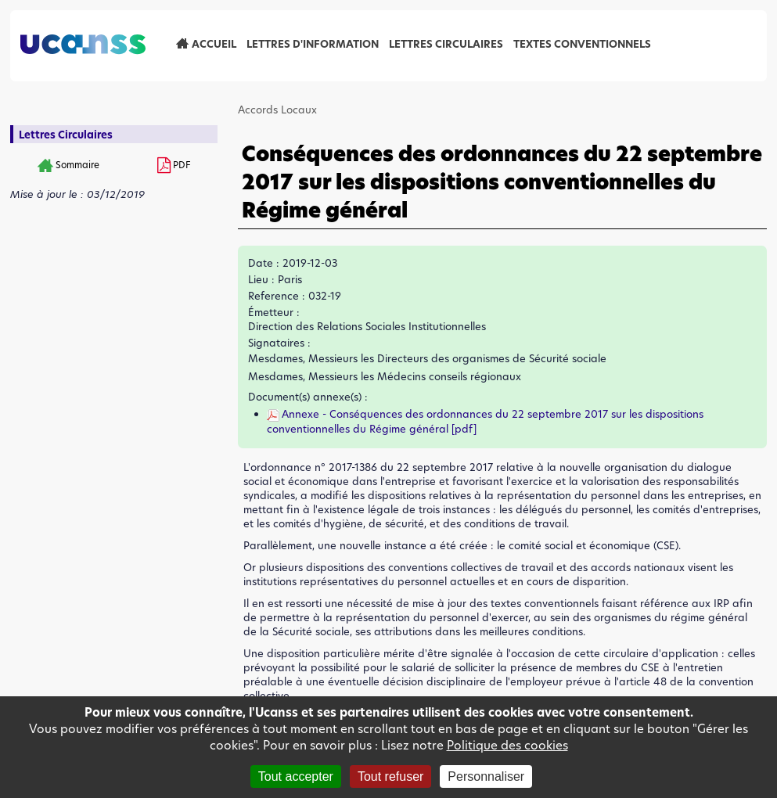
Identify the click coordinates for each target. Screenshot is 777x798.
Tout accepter (295, 776)
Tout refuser (390, 776)
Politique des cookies (507, 745)
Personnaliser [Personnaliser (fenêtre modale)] (486, 776)
